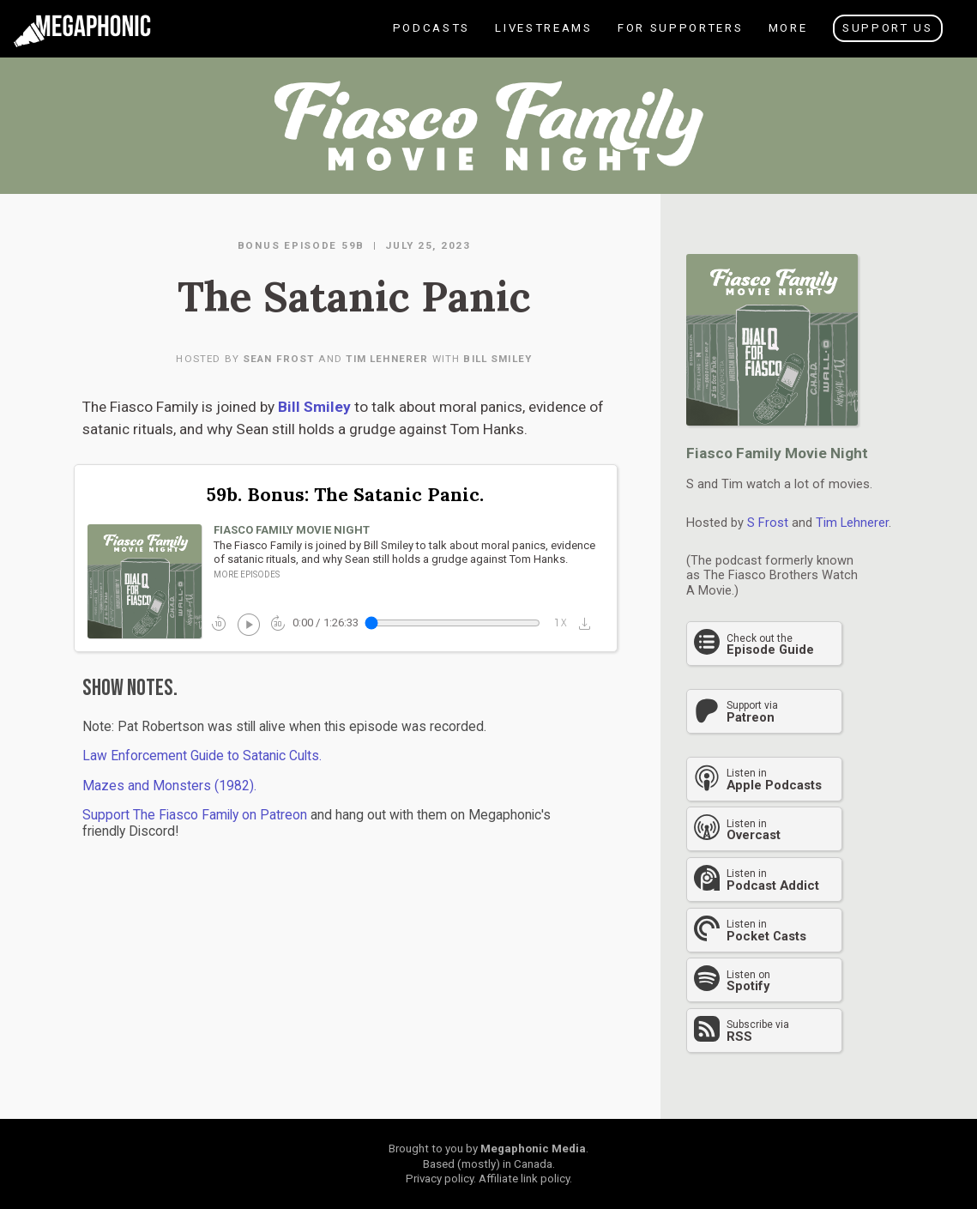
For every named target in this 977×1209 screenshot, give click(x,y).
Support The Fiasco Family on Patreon (194, 815)
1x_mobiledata (561, 623)
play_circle (247, 623)
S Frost (767, 522)
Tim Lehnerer (387, 359)
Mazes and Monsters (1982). (169, 786)
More (787, 39)
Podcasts (430, 39)
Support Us (887, 27)
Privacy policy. (441, 1178)
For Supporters (679, 39)
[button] (589, 623)
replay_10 (218, 623)
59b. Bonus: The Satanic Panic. (345, 494)
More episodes (247, 574)
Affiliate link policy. (525, 1178)
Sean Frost (279, 359)
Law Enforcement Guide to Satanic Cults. (202, 756)
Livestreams (542, 39)
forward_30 (278, 623)
